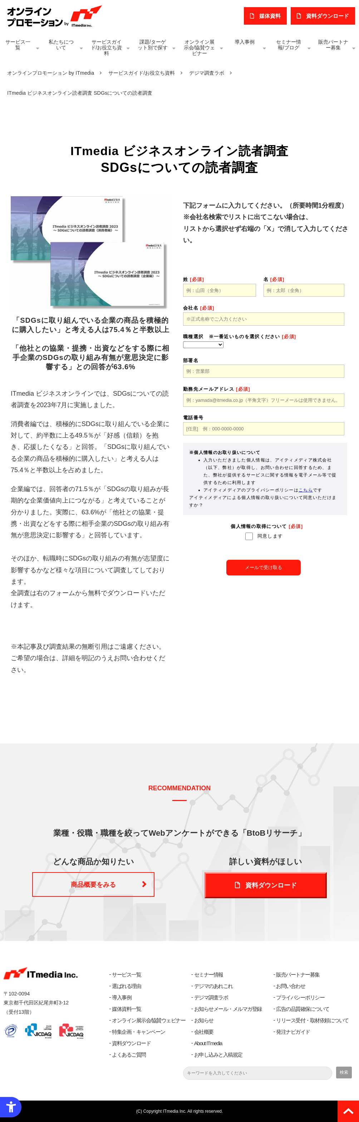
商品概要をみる (93, 885)
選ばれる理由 (126, 986)
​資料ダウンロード (327, 16)
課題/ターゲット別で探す (153, 44)
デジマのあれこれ (213, 986)
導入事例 (245, 42)
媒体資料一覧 (126, 1009)
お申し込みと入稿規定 (218, 1055)
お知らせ (203, 1020)
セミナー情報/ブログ (288, 44)
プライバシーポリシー (300, 997)
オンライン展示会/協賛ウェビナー (199, 47)
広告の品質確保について (302, 1009)
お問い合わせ (290, 986)
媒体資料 (270, 16)
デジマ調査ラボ (206, 73)
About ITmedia (208, 1043)
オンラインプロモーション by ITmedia (50, 73)
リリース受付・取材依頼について (312, 1020)
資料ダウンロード (271, 885)
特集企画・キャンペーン (138, 1032)
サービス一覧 (17, 44)
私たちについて (61, 44)
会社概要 (203, 1032)
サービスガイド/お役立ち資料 (106, 47)
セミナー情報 (208, 975)
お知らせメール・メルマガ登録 (228, 1009)
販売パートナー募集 (333, 44)
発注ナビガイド (293, 1032)
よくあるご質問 (129, 1055)
